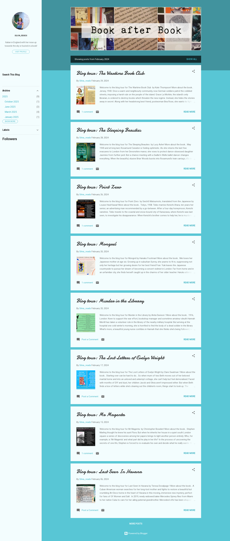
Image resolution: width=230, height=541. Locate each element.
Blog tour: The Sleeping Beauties (108, 130)
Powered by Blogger (136, 533)
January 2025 (11, 117)
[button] (193, 71)
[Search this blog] (20, 80)
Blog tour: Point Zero (98, 186)
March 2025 (11, 112)
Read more (189, 112)
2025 (5, 96)
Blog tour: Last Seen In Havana (109, 471)
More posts (135, 524)
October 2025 (12, 101)
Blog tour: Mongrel (96, 243)
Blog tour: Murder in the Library (110, 300)
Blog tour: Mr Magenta (100, 414)
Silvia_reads (21, 35)
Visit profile (21, 52)
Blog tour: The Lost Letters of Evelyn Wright (120, 357)
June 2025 (10, 106)
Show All (191, 59)
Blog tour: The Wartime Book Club (110, 73)
